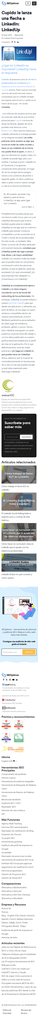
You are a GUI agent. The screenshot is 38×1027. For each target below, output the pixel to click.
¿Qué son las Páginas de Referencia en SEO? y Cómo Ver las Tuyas (19, 949)
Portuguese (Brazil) (10, 926)
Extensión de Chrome (11, 834)
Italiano (5, 922)
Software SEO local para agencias (17, 863)
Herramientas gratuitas (12, 841)
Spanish (5, 919)
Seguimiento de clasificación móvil (17, 867)
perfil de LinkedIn (17, 303)
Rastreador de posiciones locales (16, 856)
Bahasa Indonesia (24, 919)
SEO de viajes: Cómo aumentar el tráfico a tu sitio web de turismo (17, 978)
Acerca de (6, 908)
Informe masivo (9, 777)
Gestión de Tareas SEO (12, 878)
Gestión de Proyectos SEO (14, 874)
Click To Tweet (27, 207)
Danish (23, 915)
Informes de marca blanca (13, 810)
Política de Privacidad (7, 1011)
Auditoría (29, 652)
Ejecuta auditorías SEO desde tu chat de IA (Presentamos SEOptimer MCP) (18, 992)
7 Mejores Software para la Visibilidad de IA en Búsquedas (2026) (19, 956)
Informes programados (12, 870)
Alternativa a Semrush (11, 891)
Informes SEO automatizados (15, 827)
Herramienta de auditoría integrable (18, 781)
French (13, 919)
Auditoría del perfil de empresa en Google (17, 847)
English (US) (13, 915)
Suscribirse (26, 437)
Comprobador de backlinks (14, 774)
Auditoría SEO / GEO (11, 803)
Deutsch (30, 915)
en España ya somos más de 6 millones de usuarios (18, 86)
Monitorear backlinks (11, 799)
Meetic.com (7, 130)
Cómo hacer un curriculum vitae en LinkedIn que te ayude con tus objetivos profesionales (18, 547)
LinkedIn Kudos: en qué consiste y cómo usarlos (17, 576)
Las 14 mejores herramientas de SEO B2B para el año (18, 963)
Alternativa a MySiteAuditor (14, 887)
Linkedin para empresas (13, 38)
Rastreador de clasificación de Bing (17, 831)
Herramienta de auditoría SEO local (18, 859)
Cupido (18, 120)
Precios (5, 912)
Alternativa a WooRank (12, 898)
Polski (25, 922)
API (3, 814)
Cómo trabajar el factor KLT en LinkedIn (15, 488)
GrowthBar (6, 852)
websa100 (18, 35)
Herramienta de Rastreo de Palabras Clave (18, 794)
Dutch (18, 922)
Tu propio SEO (8, 838)
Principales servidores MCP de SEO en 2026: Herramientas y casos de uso (19, 985)
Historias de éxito (9, 937)
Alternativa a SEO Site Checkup (16, 894)
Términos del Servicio (26, 1011)
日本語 (12, 922)
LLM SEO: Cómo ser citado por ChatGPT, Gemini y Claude (16, 970)
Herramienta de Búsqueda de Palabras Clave (19, 787)
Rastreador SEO (9, 806)
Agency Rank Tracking (12, 823)
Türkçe (23, 926)
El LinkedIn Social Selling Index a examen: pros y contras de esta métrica (16, 517)
